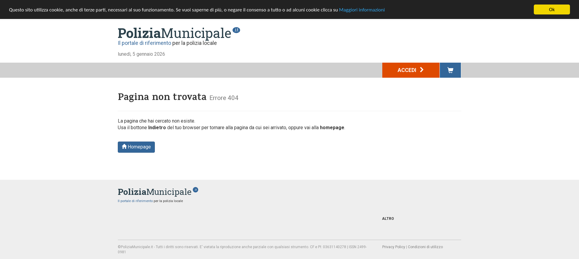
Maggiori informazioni (362, 10)
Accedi (411, 70)
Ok (552, 9)
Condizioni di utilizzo (425, 247)
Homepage (136, 147)
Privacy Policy (393, 247)
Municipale (174, 33)
